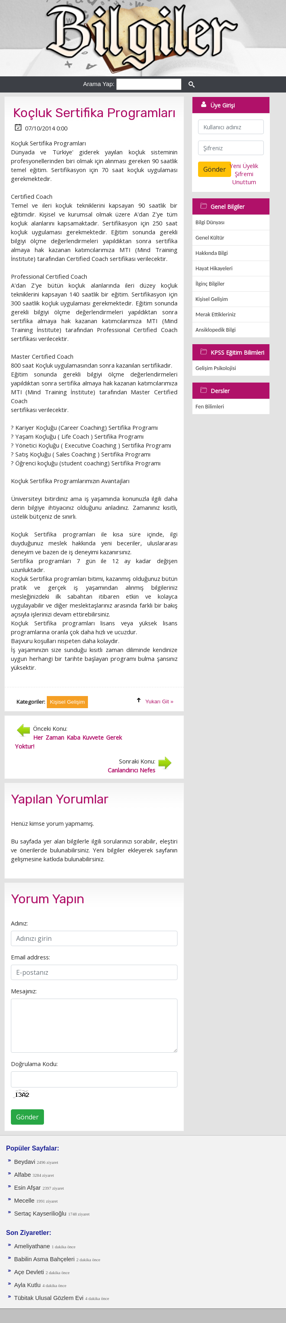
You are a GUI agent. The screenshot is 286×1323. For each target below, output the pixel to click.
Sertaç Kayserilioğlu (40, 1213)
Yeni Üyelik (244, 166)
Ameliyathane (33, 1246)
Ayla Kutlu (27, 1285)
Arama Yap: (99, 83)
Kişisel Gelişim (212, 299)
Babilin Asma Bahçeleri (44, 1259)
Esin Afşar (27, 1187)
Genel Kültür (210, 237)
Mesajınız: (24, 991)
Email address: (30, 957)
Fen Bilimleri (210, 406)
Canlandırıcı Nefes (131, 770)
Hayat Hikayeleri (214, 268)
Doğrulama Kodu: (34, 1064)
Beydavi (25, 1162)
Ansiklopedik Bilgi (216, 329)
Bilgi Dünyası (210, 222)
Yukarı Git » (159, 701)
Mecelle (24, 1200)
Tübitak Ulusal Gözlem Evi (49, 1298)
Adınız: (19, 923)
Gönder (27, 1117)
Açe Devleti (30, 1272)
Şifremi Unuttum (244, 178)
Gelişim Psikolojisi (216, 368)
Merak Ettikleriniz (216, 314)
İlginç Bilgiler (210, 283)
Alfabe (23, 1175)
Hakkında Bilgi (212, 253)
